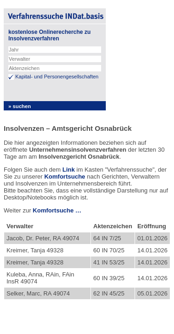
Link (68, 169)
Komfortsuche (64, 176)
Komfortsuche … (57, 210)
